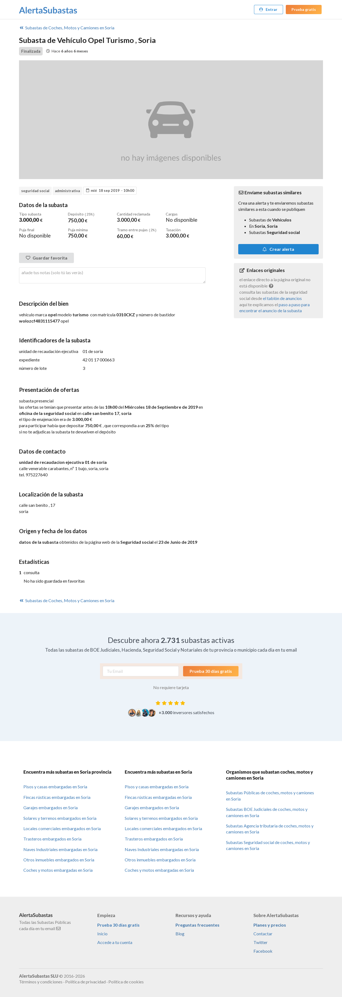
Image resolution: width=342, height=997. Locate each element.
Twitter (260, 941)
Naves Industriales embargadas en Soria (60, 848)
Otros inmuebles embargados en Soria (58, 859)
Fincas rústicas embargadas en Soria (56, 796)
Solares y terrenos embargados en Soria (59, 817)
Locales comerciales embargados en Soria (62, 827)
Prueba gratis (303, 9)
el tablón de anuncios (282, 298)
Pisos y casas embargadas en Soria (55, 786)
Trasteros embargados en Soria (52, 838)
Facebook (262, 950)
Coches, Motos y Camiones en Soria (66, 27)
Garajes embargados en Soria (50, 807)
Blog (179, 933)
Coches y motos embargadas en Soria (58, 869)
